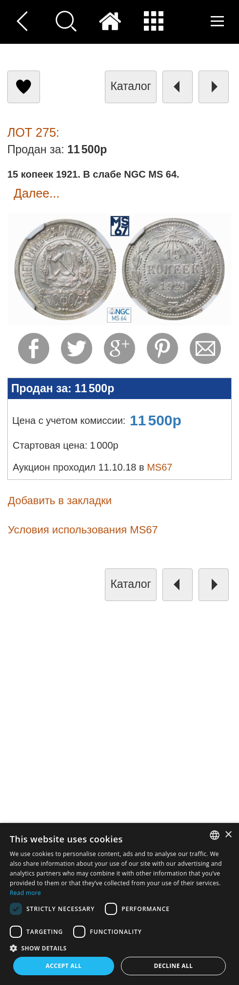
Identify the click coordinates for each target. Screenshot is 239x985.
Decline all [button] (173, 966)
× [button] (228, 835)
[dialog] (119, 904)
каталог (130, 86)
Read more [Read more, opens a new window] (25, 893)
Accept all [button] (64, 966)
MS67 (159, 467)
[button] (119, 947)
